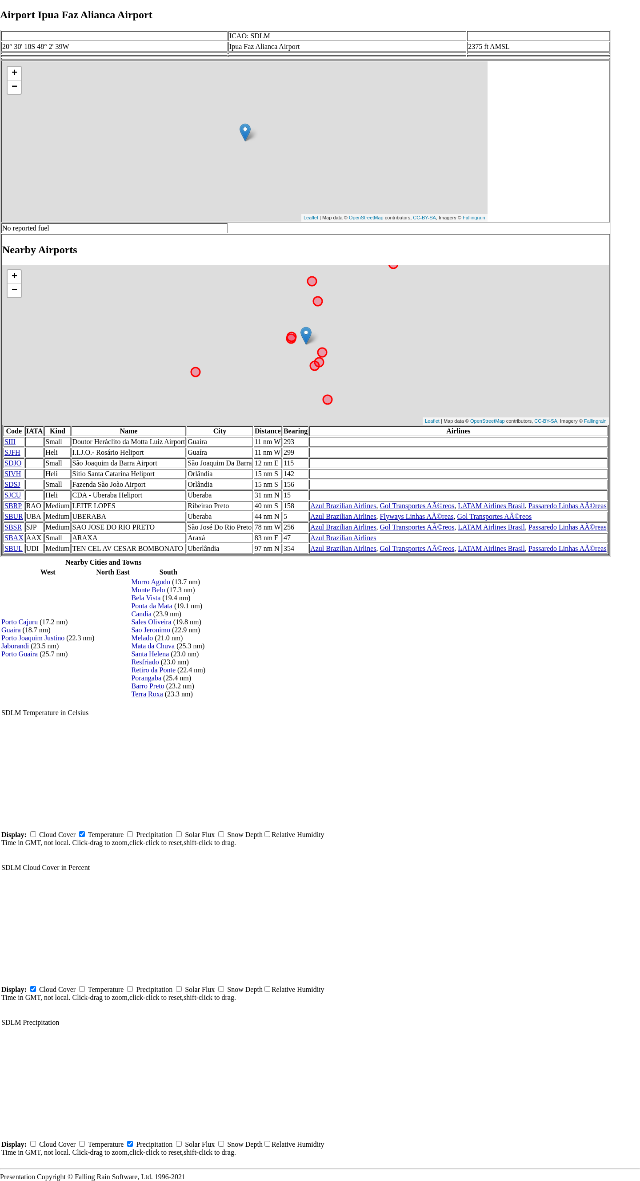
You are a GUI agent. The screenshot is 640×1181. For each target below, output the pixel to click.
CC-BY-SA (424, 217)
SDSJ (12, 484)
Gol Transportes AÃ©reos (417, 506)
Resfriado (145, 662)
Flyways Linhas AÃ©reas (417, 516)
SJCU (12, 495)
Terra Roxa (147, 694)
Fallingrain (474, 217)
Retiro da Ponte (153, 670)
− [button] (14, 87)
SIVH (12, 473)
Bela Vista (145, 598)
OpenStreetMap (366, 217)
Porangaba (146, 678)
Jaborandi (15, 646)
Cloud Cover (57, 834)
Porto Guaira (19, 654)
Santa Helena (150, 654)
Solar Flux (200, 834)
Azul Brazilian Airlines (343, 506)
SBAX (14, 538)
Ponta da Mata (151, 606)
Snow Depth (245, 834)
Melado (142, 638)
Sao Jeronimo (150, 630)
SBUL (13, 548)
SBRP (13, 506)
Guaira (11, 630)
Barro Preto (147, 686)
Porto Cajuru (19, 622)
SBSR (13, 527)
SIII (10, 441)
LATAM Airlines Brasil (491, 506)
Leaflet (311, 217)
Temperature (106, 834)
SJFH (12, 452)
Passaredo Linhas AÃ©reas (567, 506)
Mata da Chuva (153, 646)
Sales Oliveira (151, 622)
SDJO (12, 463)
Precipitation (154, 834)
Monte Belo (148, 590)
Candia (141, 614)
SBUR (13, 516)
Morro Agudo (150, 582)
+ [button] (14, 73)
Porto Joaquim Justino (32, 638)
